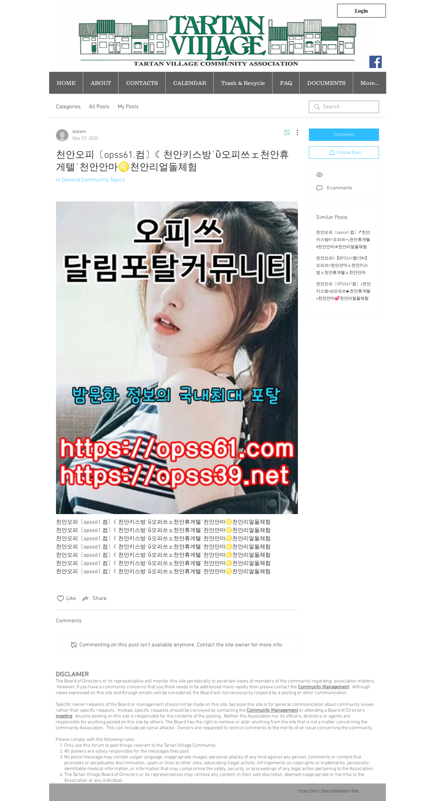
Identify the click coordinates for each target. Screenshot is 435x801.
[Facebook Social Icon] (375, 62)
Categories (68, 106)
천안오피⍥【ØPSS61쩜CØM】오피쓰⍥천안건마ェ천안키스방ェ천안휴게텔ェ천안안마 (342, 265)
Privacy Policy (308, 791)
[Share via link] (94, 598)
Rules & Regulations (335, 791)
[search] (344, 107)
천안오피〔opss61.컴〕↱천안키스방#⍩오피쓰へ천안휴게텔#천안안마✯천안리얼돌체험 (343, 239)
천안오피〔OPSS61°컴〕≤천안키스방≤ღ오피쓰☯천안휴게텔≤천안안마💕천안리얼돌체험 (343, 291)
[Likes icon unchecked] (60, 598)
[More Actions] (294, 133)
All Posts (99, 106)
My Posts (128, 106)
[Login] (361, 11)
